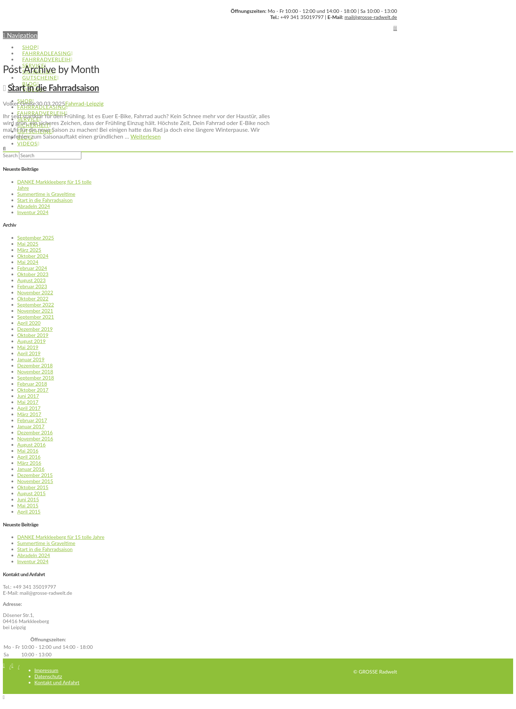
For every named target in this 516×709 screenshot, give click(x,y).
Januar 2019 (30, 359)
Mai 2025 (27, 244)
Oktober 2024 (32, 256)
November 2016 (35, 438)
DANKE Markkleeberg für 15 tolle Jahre (60, 537)
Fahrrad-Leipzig (84, 103)
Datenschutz (48, 676)
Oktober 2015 (32, 487)
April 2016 (28, 457)
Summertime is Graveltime (46, 194)
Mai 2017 (27, 402)
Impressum (46, 670)
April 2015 (28, 511)
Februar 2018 (32, 384)
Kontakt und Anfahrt (57, 682)
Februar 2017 (32, 420)
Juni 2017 (28, 396)
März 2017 (29, 414)
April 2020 (28, 323)
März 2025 (29, 250)
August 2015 (31, 493)
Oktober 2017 (32, 390)
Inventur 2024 (32, 212)
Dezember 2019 (35, 329)
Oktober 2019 (32, 335)
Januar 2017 (30, 426)
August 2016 (31, 445)
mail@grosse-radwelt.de (370, 17)
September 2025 (35, 238)
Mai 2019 (27, 347)
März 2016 (29, 463)
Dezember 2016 (35, 432)
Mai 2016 (27, 451)
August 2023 (31, 280)
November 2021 (35, 311)
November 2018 (35, 371)
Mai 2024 (27, 262)
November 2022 (35, 292)
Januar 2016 (30, 469)
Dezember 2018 (35, 365)
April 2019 (28, 353)
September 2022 (35, 305)
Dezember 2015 (35, 475)
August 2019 (31, 341)
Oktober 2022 (32, 298)
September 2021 (35, 317)
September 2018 (35, 378)
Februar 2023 (32, 286)
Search (10, 155)
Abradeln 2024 (33, 206)
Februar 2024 (32, 268)
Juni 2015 (28, 499)
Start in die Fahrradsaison (53, 87)
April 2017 (28, 408)
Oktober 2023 (32, 274)
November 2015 (35, 481)
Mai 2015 (27, 505)
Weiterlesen (145, 136)
